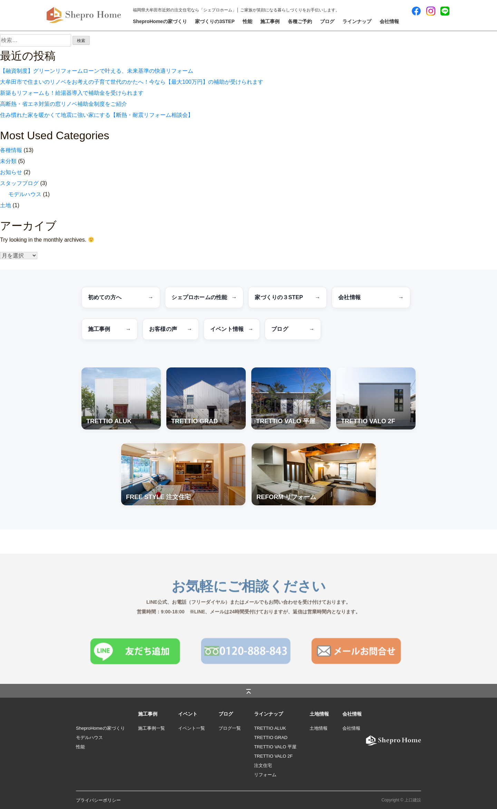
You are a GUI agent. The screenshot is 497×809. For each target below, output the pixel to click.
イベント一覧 (191, 728)
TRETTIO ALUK (270, 728)
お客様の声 (170, 329)
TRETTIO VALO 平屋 (275, 747)
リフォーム (265, 774)
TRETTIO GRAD (271, 737)
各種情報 (11, 150)
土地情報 (319, 728)
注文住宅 (263, 765)
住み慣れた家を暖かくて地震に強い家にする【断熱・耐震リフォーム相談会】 (96, 115)
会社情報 (389, 21)
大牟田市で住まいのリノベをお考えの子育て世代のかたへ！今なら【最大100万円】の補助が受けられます (131, 82)
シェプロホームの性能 (204, 297)
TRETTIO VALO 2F (273, 756)
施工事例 (270, 21)
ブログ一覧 (229, 728)
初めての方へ (121, 297)
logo (366, 737)
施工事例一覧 (151, 728)
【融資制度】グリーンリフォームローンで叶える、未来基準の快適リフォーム (96, 71)
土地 (5, 205)
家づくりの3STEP (214, 21)
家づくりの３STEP (287, 297)
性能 (247, 21)
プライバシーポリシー (98, 800)
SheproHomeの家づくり (160, 21)
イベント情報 (231, 329)
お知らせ (11, 172)
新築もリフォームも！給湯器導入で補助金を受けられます (72, 93)
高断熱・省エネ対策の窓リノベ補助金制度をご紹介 (63, 104)
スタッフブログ (19, 183)
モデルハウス (24, 194)
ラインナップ (356, 21)
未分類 (8, 161)
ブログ (327, 21)
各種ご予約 (300, 21)
